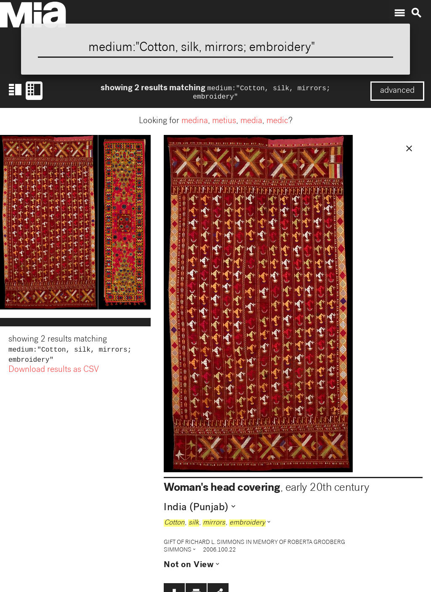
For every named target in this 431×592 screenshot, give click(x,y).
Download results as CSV (53, 373)
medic (277, 123)
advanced (397, 91)
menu (399, 13)
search (416, 13)
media (251, 123)
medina (194, 123)
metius (224, 123)
